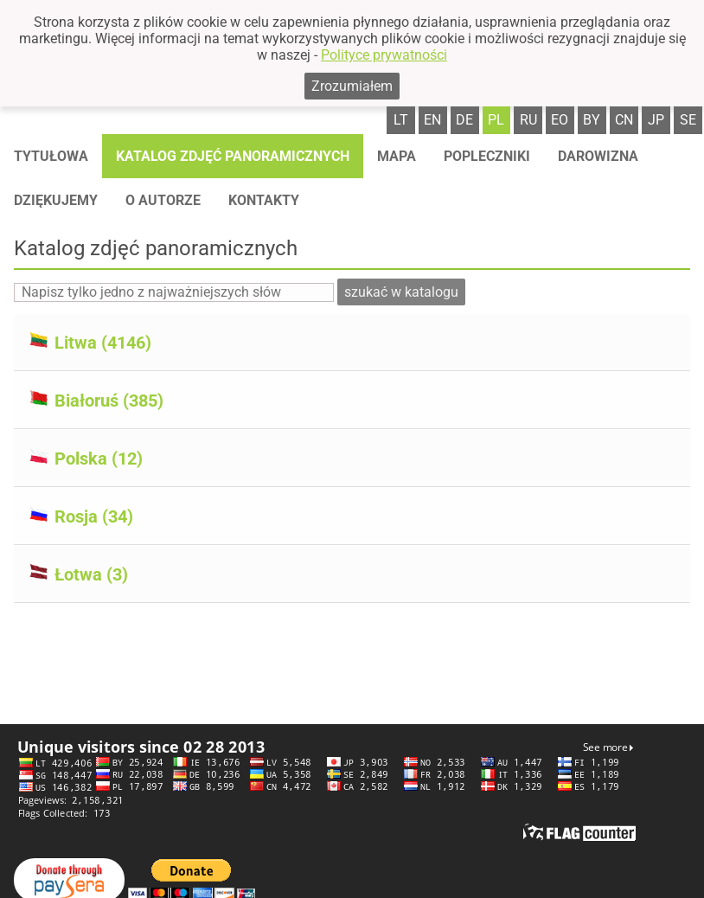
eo (559, 120)
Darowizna (598, 156)
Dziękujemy (56, 200)
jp (656, 120)
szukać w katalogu (401, 292)
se (688, 120)
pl (496, 120)
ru (528, 120)
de (464, 120)
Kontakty (263, 200)
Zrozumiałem (352, 86)
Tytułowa (51, 156)
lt (401, 120)
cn (624, 120)
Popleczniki (487, 156)
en (432, 120)
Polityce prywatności (384, 55)
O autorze (163, 200)
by (591, 120)
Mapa (396, 156)
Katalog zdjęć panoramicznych (232, 156)
